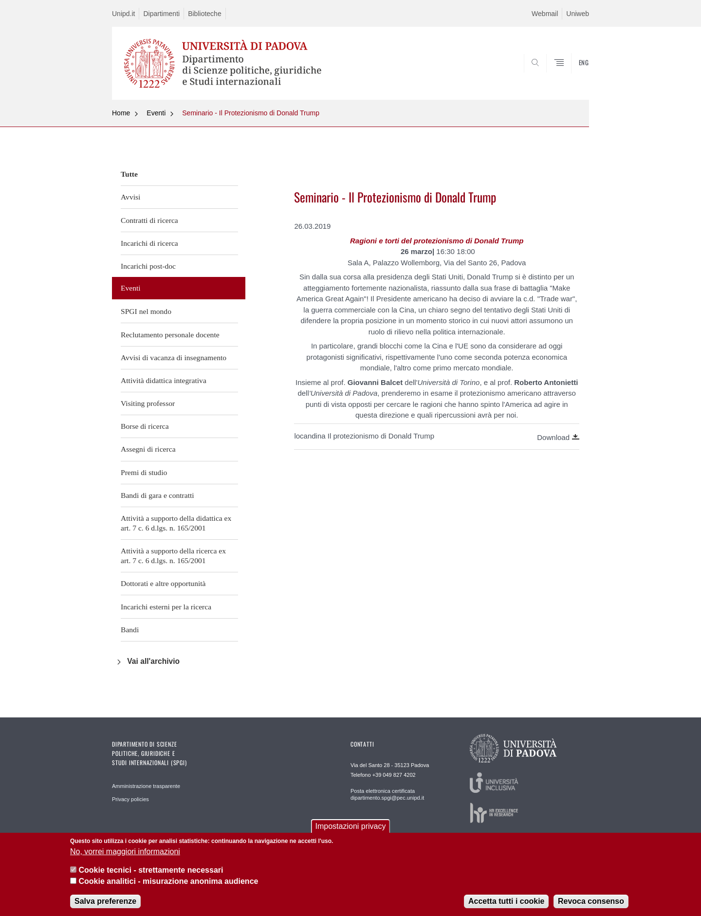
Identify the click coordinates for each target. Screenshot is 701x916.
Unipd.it (123, 14)
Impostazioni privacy (350, 827)
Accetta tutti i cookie (506, 902)
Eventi (156, 113)
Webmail (545, 14)
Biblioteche (204, 14)
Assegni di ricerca (148, 449)
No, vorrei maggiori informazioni (125, 852)
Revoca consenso (591, 902)
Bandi (130, 629)
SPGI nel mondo (146, 311)
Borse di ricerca (145, 426)
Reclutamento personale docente (170, 334)
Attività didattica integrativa (163, 380)
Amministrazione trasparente (146, 786)
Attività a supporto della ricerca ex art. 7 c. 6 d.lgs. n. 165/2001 (173, 556)
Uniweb (577, 14)
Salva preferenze (105, 902)
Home (121, 113)
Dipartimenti (161, 14)
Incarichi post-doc (148, 266)
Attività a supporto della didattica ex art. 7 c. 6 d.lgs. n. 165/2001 (176, 523)
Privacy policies (130, 799)
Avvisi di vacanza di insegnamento (173, 357)
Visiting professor (148, 403)
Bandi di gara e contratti (157, 495)
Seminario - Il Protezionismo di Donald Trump (250, 113)
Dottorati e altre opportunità (163, 583)
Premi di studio (144, 472)
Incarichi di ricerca (149, 243)
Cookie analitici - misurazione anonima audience (168, 882)
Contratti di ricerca (149, 220)
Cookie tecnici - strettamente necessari (150, 870)
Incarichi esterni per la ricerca (166, 607)
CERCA (574, 76)
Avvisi (130, 197)
